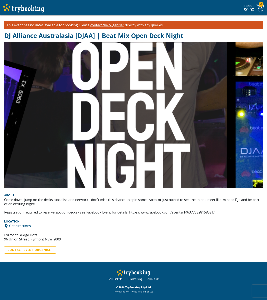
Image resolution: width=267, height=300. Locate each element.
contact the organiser (107, 25)
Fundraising (134, 279)
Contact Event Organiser (30, 250)
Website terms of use (142, 291)
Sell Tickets (115, 279)
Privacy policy (121, 291)
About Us (153, 279)
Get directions (20, 226)
